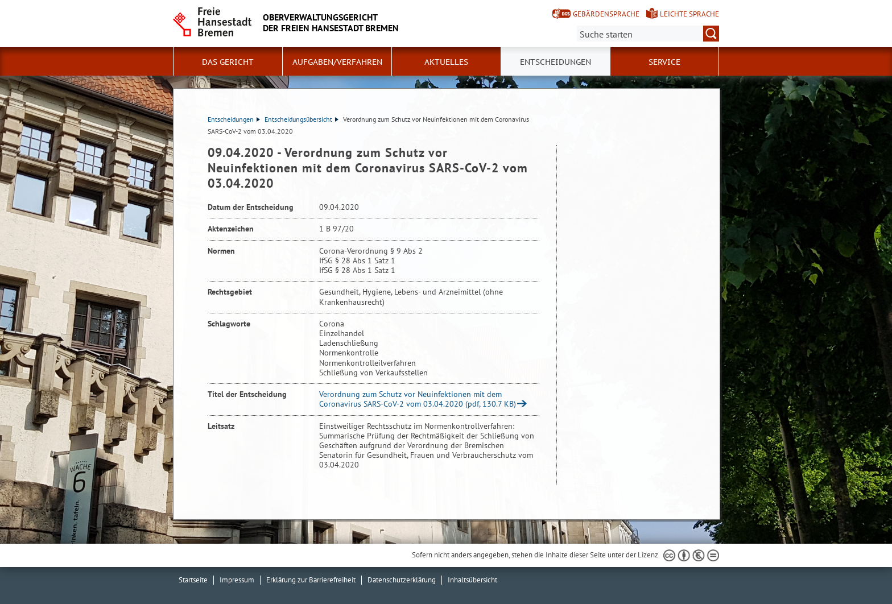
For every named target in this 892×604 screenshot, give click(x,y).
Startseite (193, 580)
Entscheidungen (234, 119)
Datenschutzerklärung (401, 580)
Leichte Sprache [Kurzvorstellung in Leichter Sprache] (689, 14)
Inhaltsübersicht (472, 580)
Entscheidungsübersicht (301, 119)
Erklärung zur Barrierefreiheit (311, 580)
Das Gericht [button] (228, 62)
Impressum (237, 580)
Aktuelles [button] (446, 62)
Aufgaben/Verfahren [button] (337, 62)
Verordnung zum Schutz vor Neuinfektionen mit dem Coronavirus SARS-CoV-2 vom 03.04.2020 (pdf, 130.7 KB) (417, 399)
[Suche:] (648, 34)
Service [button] (664, 62)
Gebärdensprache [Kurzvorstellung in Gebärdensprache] (606, 14)
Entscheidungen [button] (555, 62)
